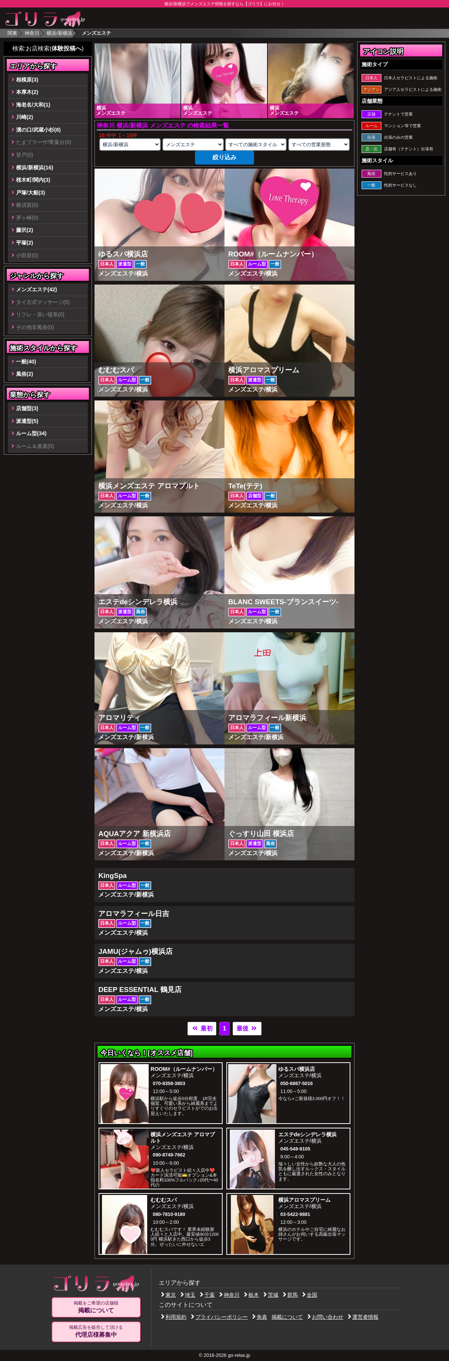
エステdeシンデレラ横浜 (307, 1134)
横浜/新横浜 (59, 33)
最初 (201, 1028)
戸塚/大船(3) (30, 193)
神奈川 (32, 33)
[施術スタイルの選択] (256, 144)
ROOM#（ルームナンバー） (184, 1069)
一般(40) (26, 362)
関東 (12, 33)
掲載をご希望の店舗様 (96, 1307)
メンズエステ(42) (36, 289)
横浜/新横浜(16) (34, 167)
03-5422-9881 (295, 1214)
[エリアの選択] (130, 144)
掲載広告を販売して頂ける (96, 1331)
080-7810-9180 (169, 1214)
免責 (259, 1317)
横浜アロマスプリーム (304, 1200)
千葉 (207, 1295)
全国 (309, 1295)
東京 (168, 1295)
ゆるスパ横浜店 (296, 1069)
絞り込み (224, 157)
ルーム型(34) (31, 433)
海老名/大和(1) (33, 105)
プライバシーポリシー (219, 1317)
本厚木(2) (27, 92)
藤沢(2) (24, 230)
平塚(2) (24, 243)
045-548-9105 (295, 1149)
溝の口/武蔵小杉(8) (38, 130)
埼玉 (187, 1295)
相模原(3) (27, 80)
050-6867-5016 (297, 1083)
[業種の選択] (193, 144)
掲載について (287, 1317)
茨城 (270, 1295)
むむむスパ (164, 1200)
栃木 (251, 1295)
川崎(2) (24, 117)
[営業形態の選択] (319, 144)
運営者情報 (363, 1317)
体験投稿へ (66, 48)
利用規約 (173, 1317)
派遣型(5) (27, 421)
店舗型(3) (27, 408)
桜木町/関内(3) (33, 180)
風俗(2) (24, 374)
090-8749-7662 (169, 1155)
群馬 (290, 1295)
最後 (246, 1028)
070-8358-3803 (169, 1083)
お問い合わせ (325, 1317)
